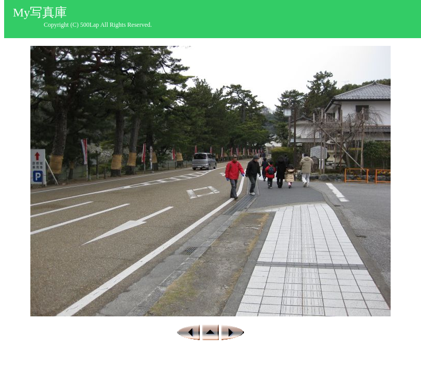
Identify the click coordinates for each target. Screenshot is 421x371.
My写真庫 (40, 12)
